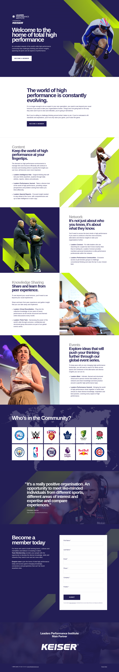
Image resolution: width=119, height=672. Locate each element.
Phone (65, 568)
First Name (67, 540)
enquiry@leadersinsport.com (33, 666)
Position (66, 586)
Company (66, 577)
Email (65, 559)
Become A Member (21, 58)
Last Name (67, 549)
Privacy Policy (104, 666)
